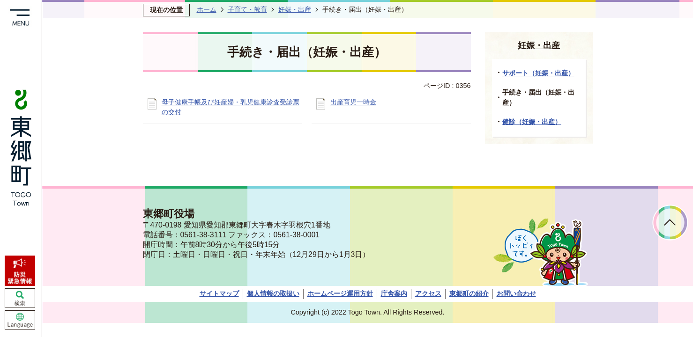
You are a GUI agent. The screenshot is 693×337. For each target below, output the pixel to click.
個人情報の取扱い (273, 293)
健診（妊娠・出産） (531, 121)
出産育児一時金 (353, 102)
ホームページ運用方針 (340, 293)
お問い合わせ (516, 293)
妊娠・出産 (294, 9)
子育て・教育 (247, 9)
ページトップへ (670, 223)
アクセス (428, 293)
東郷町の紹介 (469, 293)
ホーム (206, 9)
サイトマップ (219, 293)
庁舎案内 (394, 293)
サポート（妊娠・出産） (538, 73)
